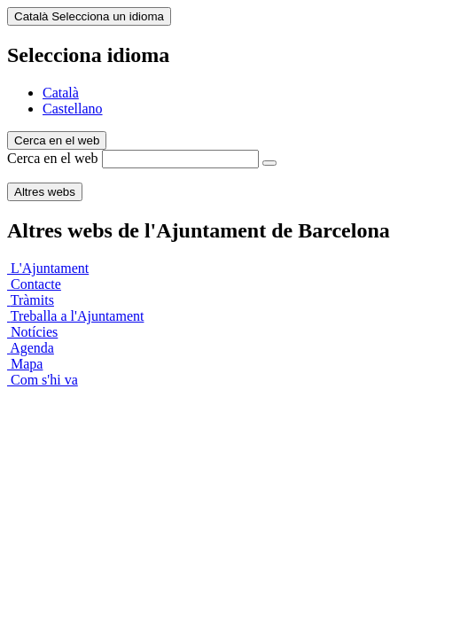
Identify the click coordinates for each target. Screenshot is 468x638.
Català (61, 92)
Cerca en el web (52, 158)
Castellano (73, 108)
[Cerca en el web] (269, 163)
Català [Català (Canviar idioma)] (89, 16)
